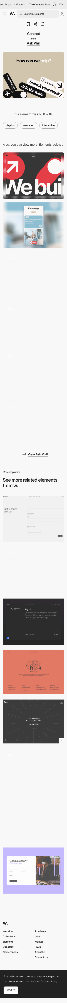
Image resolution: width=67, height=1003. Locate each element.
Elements (8, 941)
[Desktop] (33, 175)
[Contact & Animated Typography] (33, 570)
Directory (8, 946)
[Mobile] (33, 225)
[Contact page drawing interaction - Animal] (33, 771)
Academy (40, 931)
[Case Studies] (33, 374)
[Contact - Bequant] (33, 519)
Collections (9, 936)
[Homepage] (33, 275)
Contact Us (41, 957)
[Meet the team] (33, 325)
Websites (8, 931)
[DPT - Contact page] (33, 721)
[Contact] (33, 622)
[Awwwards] (12, 13)
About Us (40, 951)
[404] (33, 424)
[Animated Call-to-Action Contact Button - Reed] (33, 820)
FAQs (38, 946)
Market (39, 941)
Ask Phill (33, 43)
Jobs (37, 936)
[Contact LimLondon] (33, 870)
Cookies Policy (49, 981)
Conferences (10, 951)
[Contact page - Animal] (33, 672)
